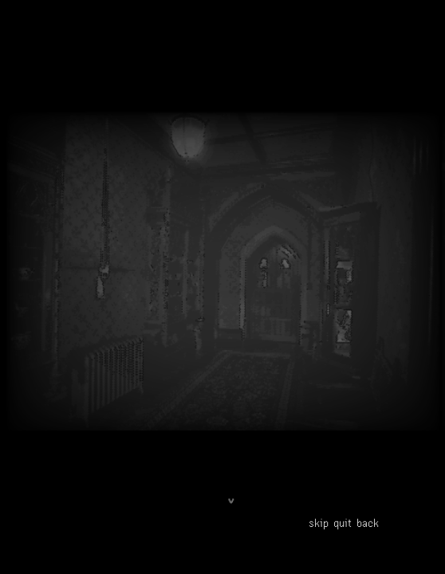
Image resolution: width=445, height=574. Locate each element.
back (367, 522)
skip (319, 522)
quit (342, 522)
